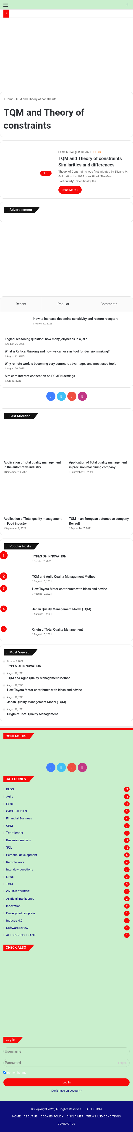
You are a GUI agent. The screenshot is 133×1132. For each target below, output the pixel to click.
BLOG (10, 789)
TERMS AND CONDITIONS (103, 1116)
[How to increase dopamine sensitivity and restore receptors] (17, 325)
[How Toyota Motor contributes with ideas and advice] (16, 595)
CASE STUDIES (16, 811)
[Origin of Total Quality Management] (16, 631)
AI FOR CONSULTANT (21, 935)
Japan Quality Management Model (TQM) (61, 609)
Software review (17, 928)
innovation (13, 906)
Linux (9, 876)
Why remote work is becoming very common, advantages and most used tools (60, 363)
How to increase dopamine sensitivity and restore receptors (75, 319)
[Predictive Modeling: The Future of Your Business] (23, 966)
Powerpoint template (20, 913)
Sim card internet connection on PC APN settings (40, 376)
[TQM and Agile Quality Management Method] (16, 578)
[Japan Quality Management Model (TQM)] (16, 615)
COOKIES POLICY (52, 1116)
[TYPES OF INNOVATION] (16, 562)
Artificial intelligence (20, 898)
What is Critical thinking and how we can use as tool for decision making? (57, 351)
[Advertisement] (66, 56)
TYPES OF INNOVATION (49, 556)
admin (64, 152)
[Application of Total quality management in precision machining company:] (99, 441)
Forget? (122, 1063)
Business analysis (18, 840)
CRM (9, 825)
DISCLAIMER (74, 1116)
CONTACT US (66, 1123)
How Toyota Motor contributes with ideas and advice (69, 589)
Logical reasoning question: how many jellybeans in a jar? (46, 339)
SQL (9, 847)
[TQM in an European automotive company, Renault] (99, 497)
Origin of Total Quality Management (57, 629)
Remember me (14, 1072)
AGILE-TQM (94, 1109)
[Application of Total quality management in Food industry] (34, 497)
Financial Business (19, 818)
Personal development (21, 855)
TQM (9, 884)
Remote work (15, 862)
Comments (109, 304)
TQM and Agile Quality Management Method (64, 576)
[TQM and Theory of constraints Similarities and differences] (29, 164)
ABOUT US (31, 1116)
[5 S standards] (109, 966)
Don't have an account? (66, 1090)
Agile (9, 796)
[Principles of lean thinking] (66, 966)
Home (8, 99)
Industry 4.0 (14, 920)
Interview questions (19, 869)
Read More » (70, 190)
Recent (21, 304)
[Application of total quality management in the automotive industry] (34, 441)
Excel (9, 804)
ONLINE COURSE (17, 891)
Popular (63, 304)
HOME (16, 1116)
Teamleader (14, 833)
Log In (67, 1082)
